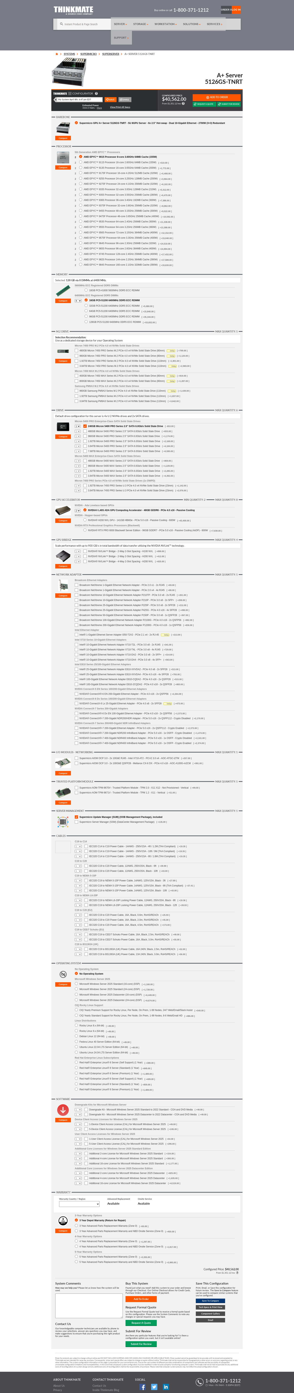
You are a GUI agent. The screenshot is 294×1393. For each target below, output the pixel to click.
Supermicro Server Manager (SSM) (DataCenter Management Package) (116, 808)
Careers (57, 1385)
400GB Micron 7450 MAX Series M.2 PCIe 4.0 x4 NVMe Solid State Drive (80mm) (122, 362)
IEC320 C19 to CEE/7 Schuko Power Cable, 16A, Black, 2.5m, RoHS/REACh (129, 920)
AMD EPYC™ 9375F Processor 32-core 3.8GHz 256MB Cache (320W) (121, 192)
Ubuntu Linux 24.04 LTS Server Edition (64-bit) (103, 1039)
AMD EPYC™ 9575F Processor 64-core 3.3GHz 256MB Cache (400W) (121, 224)
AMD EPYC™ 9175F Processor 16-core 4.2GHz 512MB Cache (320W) (121, 159)
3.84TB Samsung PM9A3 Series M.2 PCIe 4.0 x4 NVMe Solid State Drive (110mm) (122, 387)
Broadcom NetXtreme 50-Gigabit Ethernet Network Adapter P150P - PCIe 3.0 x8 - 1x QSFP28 (128, 601)
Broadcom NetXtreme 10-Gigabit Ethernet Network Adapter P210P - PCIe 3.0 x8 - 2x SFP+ (126, 586)
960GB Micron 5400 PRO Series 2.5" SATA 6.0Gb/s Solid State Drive (124, 422)
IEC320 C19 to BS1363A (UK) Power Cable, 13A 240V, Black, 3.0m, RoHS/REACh (132, 940)
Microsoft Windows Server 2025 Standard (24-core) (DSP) (109, 975)
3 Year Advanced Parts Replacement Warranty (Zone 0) (108, 1212)
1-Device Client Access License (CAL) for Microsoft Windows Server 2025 (127, 1110)
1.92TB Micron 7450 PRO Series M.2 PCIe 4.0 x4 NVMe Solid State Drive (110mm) (122, 347)
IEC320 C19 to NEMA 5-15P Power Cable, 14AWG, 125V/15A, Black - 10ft (128, 877)
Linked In (154, 1373)
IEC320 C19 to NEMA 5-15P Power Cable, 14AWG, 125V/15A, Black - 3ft (127, 867)
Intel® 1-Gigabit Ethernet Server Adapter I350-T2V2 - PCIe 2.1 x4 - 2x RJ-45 (119, 621)
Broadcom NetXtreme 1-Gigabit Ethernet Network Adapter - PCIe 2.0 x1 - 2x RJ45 (122, 571)
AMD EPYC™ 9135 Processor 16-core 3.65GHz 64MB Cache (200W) (120, 154)
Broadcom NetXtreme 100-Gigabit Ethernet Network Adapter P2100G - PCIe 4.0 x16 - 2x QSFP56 (130, 606)
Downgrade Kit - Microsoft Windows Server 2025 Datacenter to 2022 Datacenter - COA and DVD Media (143, 1100)
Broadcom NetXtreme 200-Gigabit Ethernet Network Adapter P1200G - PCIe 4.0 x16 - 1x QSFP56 (130, 611)
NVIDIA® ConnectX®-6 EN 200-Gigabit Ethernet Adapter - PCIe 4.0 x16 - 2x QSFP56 (123, 680)
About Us (59, 1372)
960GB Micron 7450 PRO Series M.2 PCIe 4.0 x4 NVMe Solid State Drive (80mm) (122, 342)
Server (111, 24)
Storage (131, 24)
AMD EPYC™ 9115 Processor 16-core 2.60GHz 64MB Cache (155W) (120, 148)
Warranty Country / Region (72, 1185)
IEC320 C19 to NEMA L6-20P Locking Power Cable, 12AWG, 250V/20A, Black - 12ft (133, 891)
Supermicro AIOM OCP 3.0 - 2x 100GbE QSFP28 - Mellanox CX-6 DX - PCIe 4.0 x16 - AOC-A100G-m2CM (135, 749)
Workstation (155, 24)
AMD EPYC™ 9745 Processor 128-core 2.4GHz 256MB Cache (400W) (121, 240)
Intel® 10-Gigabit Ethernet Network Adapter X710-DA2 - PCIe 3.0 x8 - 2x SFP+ (120, 641)
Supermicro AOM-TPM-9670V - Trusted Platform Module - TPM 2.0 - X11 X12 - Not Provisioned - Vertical (134, 774)
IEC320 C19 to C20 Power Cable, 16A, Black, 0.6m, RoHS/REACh (124, 901)
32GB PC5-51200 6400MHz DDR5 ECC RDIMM (114, 292)
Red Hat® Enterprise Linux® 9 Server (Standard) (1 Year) (109, 1070)
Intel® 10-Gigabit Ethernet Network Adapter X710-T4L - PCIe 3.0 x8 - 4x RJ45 (119, 636)
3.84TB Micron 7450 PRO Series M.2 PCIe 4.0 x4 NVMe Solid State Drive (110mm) (122, 352)
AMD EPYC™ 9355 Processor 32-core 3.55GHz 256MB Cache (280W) (121, 181)
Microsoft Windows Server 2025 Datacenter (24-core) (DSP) (110, 986)
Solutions (181, 24)
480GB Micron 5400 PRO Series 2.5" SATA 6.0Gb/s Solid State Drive (124, 417)
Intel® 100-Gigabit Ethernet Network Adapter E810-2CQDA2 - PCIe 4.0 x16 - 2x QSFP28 (125, 670)
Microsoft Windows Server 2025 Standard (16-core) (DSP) (109, 970)
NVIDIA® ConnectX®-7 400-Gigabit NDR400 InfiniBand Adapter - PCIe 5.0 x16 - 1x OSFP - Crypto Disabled (135, 724)
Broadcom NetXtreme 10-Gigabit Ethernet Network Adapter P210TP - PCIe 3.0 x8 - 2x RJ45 (127, 581)
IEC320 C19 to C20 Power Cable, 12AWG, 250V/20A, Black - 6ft (122, 852)
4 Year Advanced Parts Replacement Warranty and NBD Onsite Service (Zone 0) (121, 1233)
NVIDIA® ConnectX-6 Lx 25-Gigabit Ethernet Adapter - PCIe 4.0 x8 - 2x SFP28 (120, 689)
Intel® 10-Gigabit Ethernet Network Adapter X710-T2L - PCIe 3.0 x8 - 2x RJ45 (119, 631)
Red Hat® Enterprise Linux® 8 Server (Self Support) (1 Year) (111, 1048)
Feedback (98, 1380)
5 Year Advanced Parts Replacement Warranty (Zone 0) (108, 1243)
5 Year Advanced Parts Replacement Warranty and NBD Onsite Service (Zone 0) (121, 1248)
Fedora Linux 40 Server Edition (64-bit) (99, 1028)
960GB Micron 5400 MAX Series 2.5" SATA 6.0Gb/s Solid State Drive (124, 452)
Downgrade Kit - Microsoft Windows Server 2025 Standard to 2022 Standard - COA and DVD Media (141, 1096)
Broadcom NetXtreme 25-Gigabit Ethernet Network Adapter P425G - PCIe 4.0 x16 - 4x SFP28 (128, 596)
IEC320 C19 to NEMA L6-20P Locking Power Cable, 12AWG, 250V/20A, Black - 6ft (132, 886)
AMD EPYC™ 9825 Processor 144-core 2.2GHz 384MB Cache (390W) (121, 245)
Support (223, 24)
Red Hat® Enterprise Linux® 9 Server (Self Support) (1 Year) (111, 1065)
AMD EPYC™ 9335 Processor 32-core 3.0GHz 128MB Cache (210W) (120, 175)
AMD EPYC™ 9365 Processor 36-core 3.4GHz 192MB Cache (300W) (120, 186)
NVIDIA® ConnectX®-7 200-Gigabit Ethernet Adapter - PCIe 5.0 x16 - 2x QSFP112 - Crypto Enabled (131, 714)
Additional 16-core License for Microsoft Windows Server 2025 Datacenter (127, 1169)
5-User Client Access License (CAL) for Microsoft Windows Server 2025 (126, 1130)
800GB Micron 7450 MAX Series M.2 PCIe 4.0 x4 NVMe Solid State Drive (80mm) (122, 367)
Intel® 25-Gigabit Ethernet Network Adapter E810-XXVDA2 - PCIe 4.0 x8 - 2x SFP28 (123, 655)
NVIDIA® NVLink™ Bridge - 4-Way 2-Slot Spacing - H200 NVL (120, 547)
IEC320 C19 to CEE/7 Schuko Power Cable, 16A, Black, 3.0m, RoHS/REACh (129, 926)
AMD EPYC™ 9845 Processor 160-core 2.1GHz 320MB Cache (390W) (121, 251)
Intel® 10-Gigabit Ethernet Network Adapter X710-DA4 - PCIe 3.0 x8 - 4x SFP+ (120, 646)
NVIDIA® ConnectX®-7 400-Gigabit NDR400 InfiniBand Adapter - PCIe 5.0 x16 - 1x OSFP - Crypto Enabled (135, 729)
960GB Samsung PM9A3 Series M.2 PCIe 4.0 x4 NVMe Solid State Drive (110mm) (122, 377)
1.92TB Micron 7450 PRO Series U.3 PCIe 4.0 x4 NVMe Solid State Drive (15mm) (130, 472)
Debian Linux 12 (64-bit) (91, 1022)
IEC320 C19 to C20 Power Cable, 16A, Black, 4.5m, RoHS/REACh (124, 911)
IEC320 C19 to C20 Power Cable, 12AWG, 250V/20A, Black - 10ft (123, 857)
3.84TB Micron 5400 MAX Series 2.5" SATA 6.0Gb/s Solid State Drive (124, 462)
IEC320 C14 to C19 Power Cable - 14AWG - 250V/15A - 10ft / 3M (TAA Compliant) (132, 837)
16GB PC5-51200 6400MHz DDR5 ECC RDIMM (114, 286)
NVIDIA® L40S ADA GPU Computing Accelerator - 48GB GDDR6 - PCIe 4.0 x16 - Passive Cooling (141, 496)
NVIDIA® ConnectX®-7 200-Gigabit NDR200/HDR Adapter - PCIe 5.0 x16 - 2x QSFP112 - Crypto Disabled (135, 704)
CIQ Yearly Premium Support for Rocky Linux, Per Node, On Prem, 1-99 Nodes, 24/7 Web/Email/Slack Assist (135, 996)
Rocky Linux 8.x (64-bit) (91, 1012)
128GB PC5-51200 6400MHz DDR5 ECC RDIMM (115, 308)
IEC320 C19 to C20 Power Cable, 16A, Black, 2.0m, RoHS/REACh (124, 906)
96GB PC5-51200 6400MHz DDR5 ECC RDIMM (114, 303)
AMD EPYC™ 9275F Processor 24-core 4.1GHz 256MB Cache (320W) (121, 170)
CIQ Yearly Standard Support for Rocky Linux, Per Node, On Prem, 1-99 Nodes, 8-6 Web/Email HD (130, 1002)
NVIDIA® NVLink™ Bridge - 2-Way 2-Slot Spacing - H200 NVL (120, 542)
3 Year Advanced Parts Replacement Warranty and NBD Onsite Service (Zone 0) (121, 1217)
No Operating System (91, 960)
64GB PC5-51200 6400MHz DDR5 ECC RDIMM (114, 297)
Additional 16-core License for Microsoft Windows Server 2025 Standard (126, 1150)
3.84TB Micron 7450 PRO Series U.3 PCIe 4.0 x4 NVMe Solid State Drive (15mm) (130, 476)
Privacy (57, 1376)
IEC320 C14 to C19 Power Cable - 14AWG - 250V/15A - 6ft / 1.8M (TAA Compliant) (132, 842)
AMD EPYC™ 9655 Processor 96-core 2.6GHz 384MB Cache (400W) (120, 235)
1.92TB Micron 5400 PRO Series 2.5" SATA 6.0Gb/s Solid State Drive (124, 427)
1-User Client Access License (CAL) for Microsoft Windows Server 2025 (126, 1125)
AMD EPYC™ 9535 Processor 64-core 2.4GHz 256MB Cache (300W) (120, 208)
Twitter (146, 1373)
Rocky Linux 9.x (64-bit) (91, 1017)
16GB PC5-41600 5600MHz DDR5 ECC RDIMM (114, 276)
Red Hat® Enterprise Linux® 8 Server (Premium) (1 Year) (109, 1059)
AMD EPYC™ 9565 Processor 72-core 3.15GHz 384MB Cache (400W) (121, 219)
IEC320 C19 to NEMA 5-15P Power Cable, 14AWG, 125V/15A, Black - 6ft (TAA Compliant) (136, 872)
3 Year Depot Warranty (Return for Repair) (102, 1206)
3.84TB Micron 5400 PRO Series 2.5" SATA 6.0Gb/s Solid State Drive (124, 432)
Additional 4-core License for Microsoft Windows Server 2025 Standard (126, 1144)
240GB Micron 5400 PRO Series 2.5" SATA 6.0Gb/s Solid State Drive (125, 412)
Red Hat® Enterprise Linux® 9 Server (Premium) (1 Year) (109, 1075)
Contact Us (99, 1372)
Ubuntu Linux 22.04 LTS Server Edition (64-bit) (103, 1033)
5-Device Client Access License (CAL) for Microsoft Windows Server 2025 (127, 1115)
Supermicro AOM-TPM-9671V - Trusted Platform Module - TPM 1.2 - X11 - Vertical (122, 779)
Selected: (60, 266)
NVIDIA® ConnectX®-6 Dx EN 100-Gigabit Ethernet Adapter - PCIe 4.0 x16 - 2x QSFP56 (125, 699)
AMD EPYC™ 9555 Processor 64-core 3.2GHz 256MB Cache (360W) (120, 213)
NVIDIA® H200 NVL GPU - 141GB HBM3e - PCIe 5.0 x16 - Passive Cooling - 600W (131, 506)
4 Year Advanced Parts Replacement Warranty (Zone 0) (108, 1227)
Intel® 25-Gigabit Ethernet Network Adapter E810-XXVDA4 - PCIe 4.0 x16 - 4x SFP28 (124, 660)
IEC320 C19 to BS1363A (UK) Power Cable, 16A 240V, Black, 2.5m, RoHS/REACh (132, 935)
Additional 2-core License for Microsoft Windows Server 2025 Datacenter (127, 1159)
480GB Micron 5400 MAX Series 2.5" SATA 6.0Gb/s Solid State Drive (124, 447)
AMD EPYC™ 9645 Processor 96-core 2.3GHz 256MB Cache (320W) (120, 229)
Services (203, 24)
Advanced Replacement (118, 1185)
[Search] (77, 24)
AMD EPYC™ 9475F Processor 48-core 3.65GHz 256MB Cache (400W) (121, 202)
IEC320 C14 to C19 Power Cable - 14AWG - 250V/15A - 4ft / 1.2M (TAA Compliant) (132, 832)
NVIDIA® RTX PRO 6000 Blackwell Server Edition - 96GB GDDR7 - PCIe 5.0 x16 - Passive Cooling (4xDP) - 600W (148, 516)
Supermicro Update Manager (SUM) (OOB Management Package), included (120, 803)
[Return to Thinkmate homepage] (73, 11)
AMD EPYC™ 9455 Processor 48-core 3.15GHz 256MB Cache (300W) (121, 197)
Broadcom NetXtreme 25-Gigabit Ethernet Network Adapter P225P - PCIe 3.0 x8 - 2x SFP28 (127, 591)
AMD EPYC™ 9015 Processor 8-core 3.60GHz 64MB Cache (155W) (120, 143)
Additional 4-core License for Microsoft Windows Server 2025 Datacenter (127, 1164)
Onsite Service (145, 1185)
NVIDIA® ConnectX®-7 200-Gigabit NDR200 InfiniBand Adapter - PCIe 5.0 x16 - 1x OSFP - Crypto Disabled (135, 719)
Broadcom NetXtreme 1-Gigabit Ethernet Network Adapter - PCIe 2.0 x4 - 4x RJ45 (122, 576)
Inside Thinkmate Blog (106, 1376)
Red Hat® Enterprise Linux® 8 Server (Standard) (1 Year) (109, 1054)
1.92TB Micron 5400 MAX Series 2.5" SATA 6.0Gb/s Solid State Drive (124, 457)
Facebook (138, 1373)
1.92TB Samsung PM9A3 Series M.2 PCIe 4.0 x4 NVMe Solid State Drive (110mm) (122, 382)
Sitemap (97, 1385)
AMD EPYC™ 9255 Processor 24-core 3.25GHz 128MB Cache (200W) (121, 165)
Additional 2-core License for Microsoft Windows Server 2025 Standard (126, 1140)
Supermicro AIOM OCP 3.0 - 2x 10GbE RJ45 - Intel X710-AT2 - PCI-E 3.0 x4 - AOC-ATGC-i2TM (129, 744)
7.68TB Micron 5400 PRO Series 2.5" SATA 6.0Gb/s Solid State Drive (124, 437)
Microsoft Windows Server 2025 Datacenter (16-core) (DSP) (110, 981)
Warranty (59, 1380)
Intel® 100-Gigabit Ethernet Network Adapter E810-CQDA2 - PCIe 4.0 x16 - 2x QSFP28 (125, 665)
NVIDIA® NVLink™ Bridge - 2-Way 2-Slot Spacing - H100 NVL (120, 537)
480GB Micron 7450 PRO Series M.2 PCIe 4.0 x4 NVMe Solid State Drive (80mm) (122, 337)
